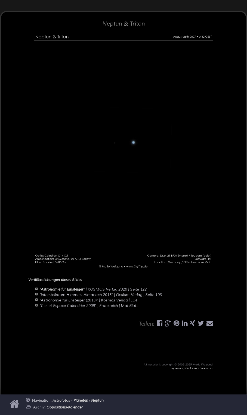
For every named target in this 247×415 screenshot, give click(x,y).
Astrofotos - (70, 400)
